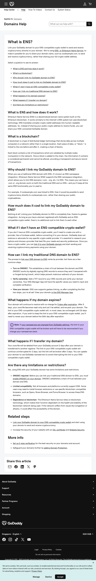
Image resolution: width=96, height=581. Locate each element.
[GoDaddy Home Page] (12, 523)
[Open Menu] (5, 4)
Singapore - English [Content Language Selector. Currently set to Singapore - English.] (12, 533)
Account (5, 508)
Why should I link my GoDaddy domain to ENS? (34, 78)
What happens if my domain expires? (29, 96)
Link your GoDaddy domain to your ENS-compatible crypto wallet (42, 422)
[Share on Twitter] (28, 466)
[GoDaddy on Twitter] (23, 541)
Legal (36, 549)
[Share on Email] (10, 466)
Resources (6, 495)
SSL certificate (59, 430)
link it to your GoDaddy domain (48, 244)
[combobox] (68, 24)
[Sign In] (85, 4)
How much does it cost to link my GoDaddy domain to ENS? (39, 82)
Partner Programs (10, 501)
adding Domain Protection (55, 448)
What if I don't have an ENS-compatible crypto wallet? (37, 87)
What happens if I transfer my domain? (30, 100)
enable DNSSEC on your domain (27, 379)
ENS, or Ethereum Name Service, (69, 51)
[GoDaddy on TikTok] (16, 541)
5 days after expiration (67, 304)
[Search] (89, 24)
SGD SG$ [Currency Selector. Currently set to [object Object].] (88, 533)
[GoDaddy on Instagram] (10, 541)
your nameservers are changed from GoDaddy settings (45, 325)
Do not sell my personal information (48, 554)
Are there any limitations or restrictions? (30, 105)
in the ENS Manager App (62, 292)
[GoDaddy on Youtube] (29, 541)
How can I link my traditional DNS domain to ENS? (35, 91)
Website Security (77, 430)
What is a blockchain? (22, 73)
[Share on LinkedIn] (22, 466)
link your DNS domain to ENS (34, 259)
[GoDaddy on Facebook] (4, 541)
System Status (64, 10)
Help (23, 10)
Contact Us (50, 10)
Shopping (6, 514)
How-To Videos (35, 10)
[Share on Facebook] (16, 466)
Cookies (59, 549)
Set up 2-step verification (24, 443)
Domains (18, 19)
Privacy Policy (47, 549)
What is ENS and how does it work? (28, 69)
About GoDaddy (9, 482)
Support (5, 488)
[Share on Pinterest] (35, 466)
